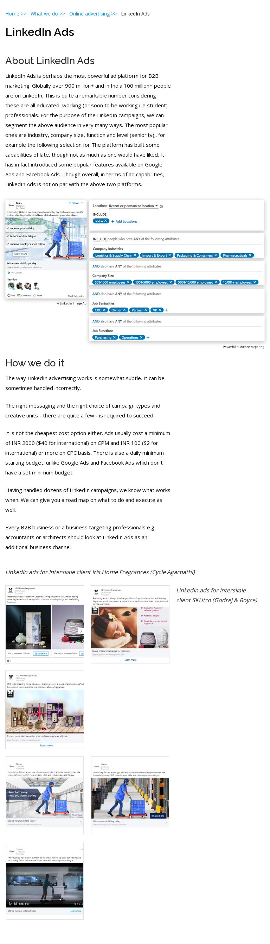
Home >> (15, 13)
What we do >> (48, 13)
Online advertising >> (95, 13)
